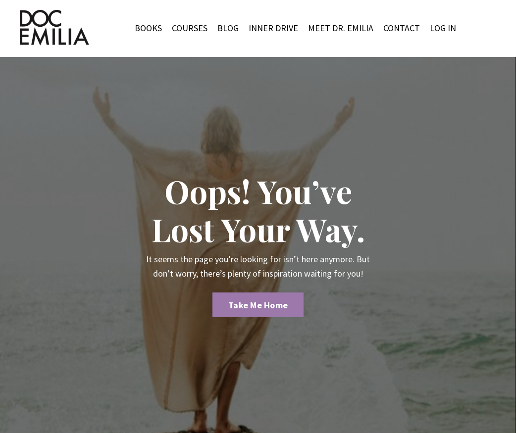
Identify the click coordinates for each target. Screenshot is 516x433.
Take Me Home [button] (258, 305)
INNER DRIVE (273, 28)
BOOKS (148, 28)
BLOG (228, 28)
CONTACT (401, 28)
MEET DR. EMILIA (340, 28)
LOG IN (443, 28)
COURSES (189, 28)
